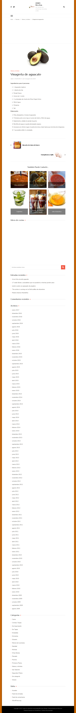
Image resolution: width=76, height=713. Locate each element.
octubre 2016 (16, 320)
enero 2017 (15, 310)
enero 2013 (15, 471)
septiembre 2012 (17, 484)
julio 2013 (15, 451)
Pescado (14, 656)
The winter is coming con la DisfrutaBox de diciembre (28, 289)
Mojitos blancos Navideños (20, 293)
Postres (14, 659)
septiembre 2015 (17, 364)
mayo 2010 (15, 578)
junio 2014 (15, 414)
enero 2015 (15, 390)
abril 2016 (15, 340)
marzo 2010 (15, 585)
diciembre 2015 (17, 353)
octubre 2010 (16, 562)
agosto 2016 (16, 327)
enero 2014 (15, 431)
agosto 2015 (16, 367)
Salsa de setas (38, 185)
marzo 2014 (15, 424)
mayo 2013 (15, 457)
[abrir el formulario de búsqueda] (64, 7)
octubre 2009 (16, 602)
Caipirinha (19, 211)
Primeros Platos (17, 663)
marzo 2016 (15, 343)
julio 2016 (15, 330)
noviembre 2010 (17, 558)
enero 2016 (15, 350)
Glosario (14, 639)
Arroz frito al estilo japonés (20, 279)
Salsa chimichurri (19, 185)
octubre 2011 (16, 521)
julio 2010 (15, 572)
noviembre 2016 (17, 317)
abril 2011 (15, 541)
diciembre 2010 (17, 555)
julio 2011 (15, 531)
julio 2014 (15, 410)
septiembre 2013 (17, 444)
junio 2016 (15, 333)
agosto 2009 (16, 609)
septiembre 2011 (17, 525)
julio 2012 (15, 491)
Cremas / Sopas (16, 623)
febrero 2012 (16, 508)
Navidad (14, 646)
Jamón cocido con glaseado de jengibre (24, 286)
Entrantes (15, 636)
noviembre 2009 (17, 598)
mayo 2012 (15, 498)
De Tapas (15, 629)
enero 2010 (15, 592)
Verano (14, 680)
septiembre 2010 (17, 565)
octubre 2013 (16, 441)
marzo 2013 (15, 464)
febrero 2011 (16, 548)
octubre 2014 (16, 400)
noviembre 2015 (17, 357)
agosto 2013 (16, 447)
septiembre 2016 (17, 323)
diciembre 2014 (17, 394)
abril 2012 (15, 501)
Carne (14, 619)
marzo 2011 (15, 545)
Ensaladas (15, 633)
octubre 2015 (16, 360)
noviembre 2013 (17, 437)
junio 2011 (15, 535)
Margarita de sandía (57, 185)
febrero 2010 (16, 588)
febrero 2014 (16, 427)
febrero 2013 (16, 468)
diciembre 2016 (17, 313)
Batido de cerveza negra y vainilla (38, 211)
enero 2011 (15, 551)
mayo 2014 (15, 417)
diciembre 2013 (17, 434)
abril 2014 (15, 421)
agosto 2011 (16, 528)
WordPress (38, 710)
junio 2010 (15, 575)
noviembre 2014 (17, 397)
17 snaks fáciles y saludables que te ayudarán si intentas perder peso (33, 282)
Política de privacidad (46, 710)
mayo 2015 (15, 377)
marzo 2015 (15, 384)
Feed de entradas (17, 694)
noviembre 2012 (17, 478)
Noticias (14, 649)
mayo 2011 (15, 538)
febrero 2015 (16, 387)
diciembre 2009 (17, 595)
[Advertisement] (38, 31)
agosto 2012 (16, 488)
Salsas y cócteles (15, 70)
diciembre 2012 (17, 474)
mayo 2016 (15, 337)
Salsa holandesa (56, 211)
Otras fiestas (16, 653)
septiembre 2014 (17, 404)
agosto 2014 (16, 407)
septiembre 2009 (17, 605)
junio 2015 (15, 374)
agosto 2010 (16, 568)
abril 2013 (15, 461)
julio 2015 (15, 370)
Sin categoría (16, 676)
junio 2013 (15, 454)
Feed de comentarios (18, 697)
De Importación (16, 626)
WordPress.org (16, 700)
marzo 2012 (15, 504)
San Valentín (16, 670)
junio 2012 (15, 494)
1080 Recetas (39, 4)
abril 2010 (15, 582)
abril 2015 (15, 380)
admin (12, 79)
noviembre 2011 (17, 518)
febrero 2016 (16, 347)
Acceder (14, 690)
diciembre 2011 (17, 515)
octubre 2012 (16, 481)
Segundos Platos (17, 673)
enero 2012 (15, 511)
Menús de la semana (18, 643)
